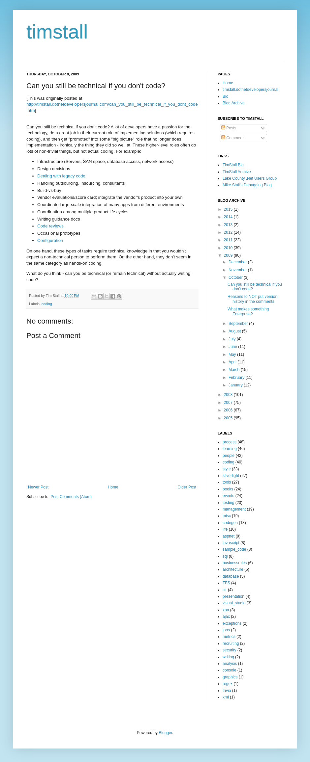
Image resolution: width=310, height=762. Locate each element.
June (233, 346)
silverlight (231, 475)
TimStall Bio (233, 165)
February (237, 377)
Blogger (165, 732)
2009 (229, 255)
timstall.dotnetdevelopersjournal (250, 89)
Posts (228, 128)
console (229, 670)
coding (47, 304)
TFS (226, 583)
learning (230, 448)
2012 (229, 232)
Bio (225, 96)
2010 (229, 248)
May (233, 354)
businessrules (235, 563)
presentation (233, 596)
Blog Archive (234, 103)
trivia (227, 690)
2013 (229, 225)
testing (228, 502)
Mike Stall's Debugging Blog (247, 185)
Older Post (186, 487)
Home (113, 487)
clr (225, 590)
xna (226, 610)
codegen (230, 522)
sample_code (234, 549)
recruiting (231, 643)
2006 (229, 410)
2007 (229, 402)
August (235, 331)
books (228, 489)
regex (227, 683)
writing (228, 657)
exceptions (232, 623)
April (233, 362)
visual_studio (234, 603)
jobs (226, 630)
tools (227, 482)
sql (225, 556)
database (231, 576)
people (228, 455)
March (235, 369)
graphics (230, 677)
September (239, 323)
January (236, 385)
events (228, 495)
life (225, 529)
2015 (229, 209)
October (236, 277)
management (234, 509)
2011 (229, 240)
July (233, 339)
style (227, 469)
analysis (230, 663)
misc (227, 515)
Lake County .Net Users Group (250, 178)
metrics (229, 636)
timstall (57, 32)
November (238, 270)
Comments (233, 138)
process (229, 442)
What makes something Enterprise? (248, 311)
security (229, 650)
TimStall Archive (237, 172)
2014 (229, 217)
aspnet (228, 536)
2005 (229, 418)
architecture (233, 569)
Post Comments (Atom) (71, 496)
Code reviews (50, 225)
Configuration (50, 240)
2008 (229, 394)
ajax (226, 616)
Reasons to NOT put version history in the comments (252, 298)
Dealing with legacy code (61, 175)
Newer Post (38, 487)
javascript (231, 542)
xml (226, 697)
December (238, 262)
